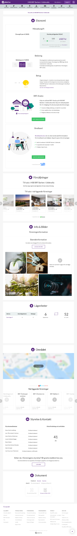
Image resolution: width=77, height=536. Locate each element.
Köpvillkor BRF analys (66, 526)
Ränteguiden (41, 515)
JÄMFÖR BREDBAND (38, 157)
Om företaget (65, 513)
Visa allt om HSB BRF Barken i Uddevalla (38, 12)
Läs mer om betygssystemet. (47, 87)
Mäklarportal (53, 521)
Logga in (67, 2)
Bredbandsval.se (40, 136)
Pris (4, 519)
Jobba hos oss (65, 517)
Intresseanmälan (42, 522)
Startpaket (5, 522)
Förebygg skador (30, 519)
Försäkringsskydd (31, 515)
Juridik (16, 522)
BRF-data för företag (55, 519)
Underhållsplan (18, 519)
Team (63, 515)
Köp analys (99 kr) (38, 119)
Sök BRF (6, 507)
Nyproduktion (41, 519)
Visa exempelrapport (23, 113)
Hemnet (5, 515)
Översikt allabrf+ (7, 513)
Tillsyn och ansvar (31, 517)
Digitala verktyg (18, 517)
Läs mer (38, 464)
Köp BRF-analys (53, 513)
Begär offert (18, 524)
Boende (39, 481)
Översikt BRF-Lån (42, 513)
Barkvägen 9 (9, 317)
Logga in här (38, 246)
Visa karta (38, 366)
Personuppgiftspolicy (67, 522)
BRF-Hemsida (6, 517)
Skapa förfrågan (30, 522)
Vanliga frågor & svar (54, 524)
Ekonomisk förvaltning (20, 513)
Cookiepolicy (65, 524)
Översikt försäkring (31, 513)
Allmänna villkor (65, 519)
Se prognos (64, 44)
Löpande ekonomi (19, 515)
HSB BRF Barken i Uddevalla (38, 2)
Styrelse (44, 481)
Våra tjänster (57, 2)
